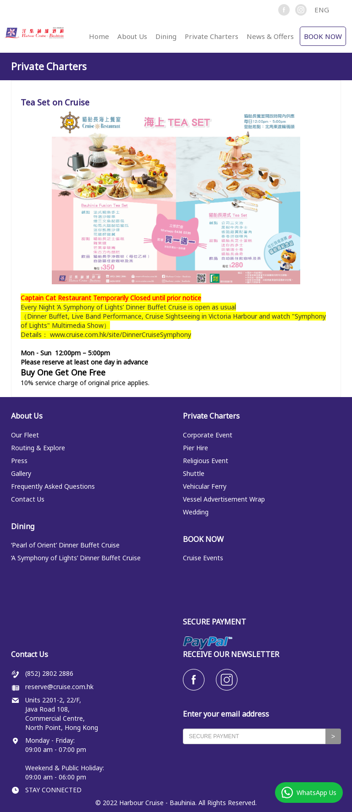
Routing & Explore (38, 447)
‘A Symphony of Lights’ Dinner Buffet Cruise (76, 557)
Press (19, 460)
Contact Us (27, 499)
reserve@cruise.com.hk (59, 686)
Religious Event (205, 460)
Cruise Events (203, 557)
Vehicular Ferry (204, 486)
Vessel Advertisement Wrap (224, 499)
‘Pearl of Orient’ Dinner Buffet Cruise (65, 545)
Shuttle (193, 473)
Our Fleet (25, 435)
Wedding (196, 512)
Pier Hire (195, 447)
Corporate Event (207, 435)
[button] (325, 9)
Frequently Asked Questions (53, 486)
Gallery (21, 473)
